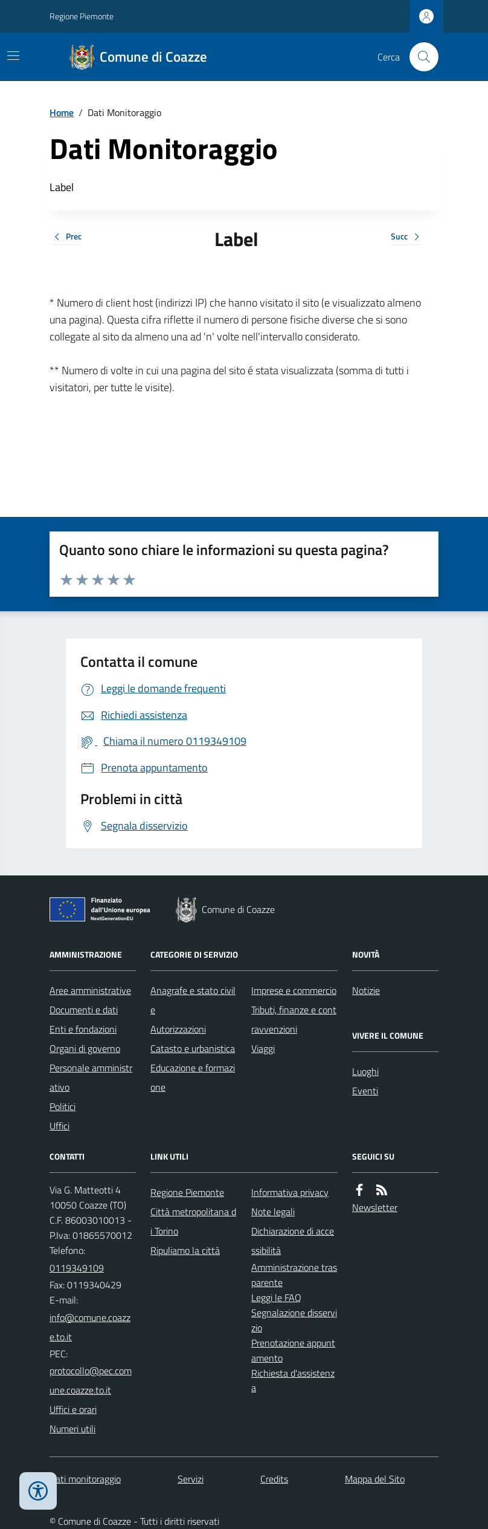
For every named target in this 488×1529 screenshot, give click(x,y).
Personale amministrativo (91, 1077)
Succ (407, 237)
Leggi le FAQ (276, 1297)
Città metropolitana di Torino (193, 1221)
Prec (66, 237)
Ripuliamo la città (185, 1250)
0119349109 (77, 1268)
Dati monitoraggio (85, 1479)
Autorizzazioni (178, 1029)
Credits (274, 1479)
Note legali (273, 1211)
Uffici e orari (73, 1409)
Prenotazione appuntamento (293, 1350)
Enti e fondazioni (83, 1029)
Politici (62, 1106)
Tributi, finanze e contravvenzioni (293, 1019)
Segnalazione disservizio (294, 1320)
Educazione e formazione (192, 1077)
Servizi (191, 1479)
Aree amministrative (90, 990)
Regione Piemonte (82, 16)
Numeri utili (72, 1428)
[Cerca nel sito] (419, 56)
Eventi (365, 1090)
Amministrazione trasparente (294, 1275)
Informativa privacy (290, 1192)
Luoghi (365, 1071)
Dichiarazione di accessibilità (292, 1241)
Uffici (59, 1125)
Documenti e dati (84, 1009)
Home (62, 112)
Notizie (366, 990)
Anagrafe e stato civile (193, 1000)
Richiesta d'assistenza (293, 1380)
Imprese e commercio (293, 990)
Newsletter (374, 1207)
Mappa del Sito (375, 1479)
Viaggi (263, 1048)
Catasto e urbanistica (192, 1048)
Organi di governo (85, 1048)
